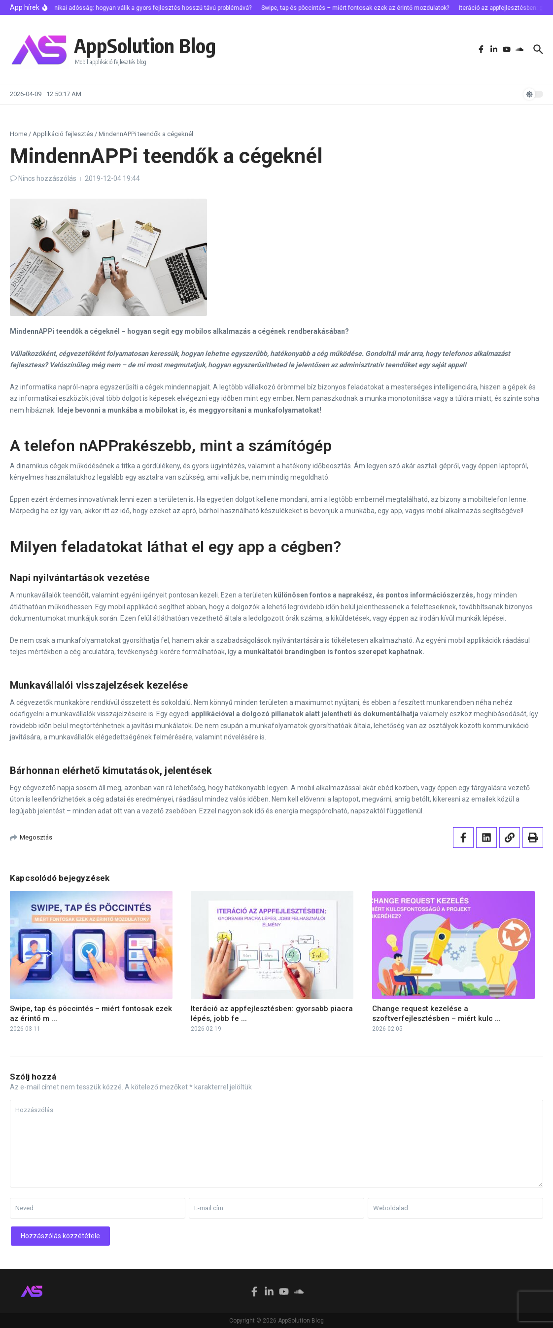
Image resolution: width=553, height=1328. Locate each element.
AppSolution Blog (145, 45)
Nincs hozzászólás (47, 178)
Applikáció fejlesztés (63, 134)
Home (18, 134)
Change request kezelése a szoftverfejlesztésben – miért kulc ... (436, 1013)
